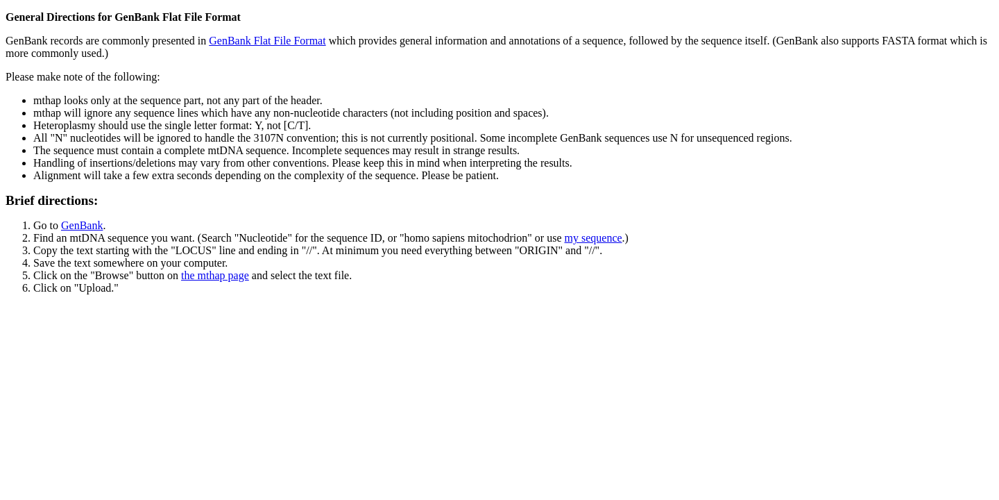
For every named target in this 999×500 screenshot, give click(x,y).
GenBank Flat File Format (267, 41)
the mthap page (215, 275)
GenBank (82, 225)
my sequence (593, 238)
